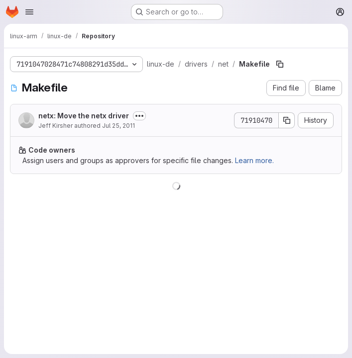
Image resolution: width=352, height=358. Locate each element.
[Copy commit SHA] (287, 120)
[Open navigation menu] (29, 12)
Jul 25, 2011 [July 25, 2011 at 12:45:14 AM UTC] (118, 125)
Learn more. (254, 160)
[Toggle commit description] (139, 115)
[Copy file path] (280, 64)
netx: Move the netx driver (83, 115)
